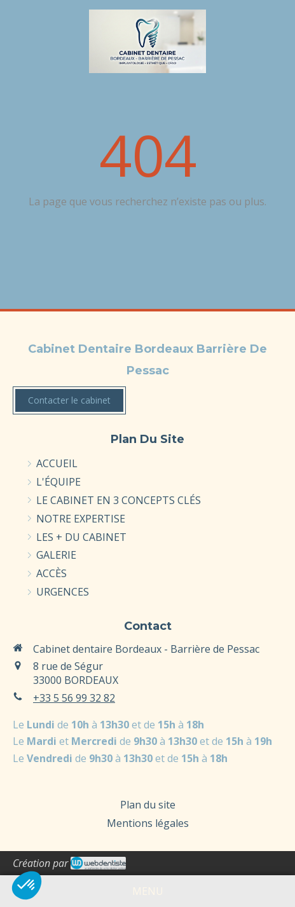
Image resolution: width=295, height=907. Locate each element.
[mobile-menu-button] (148, 891)
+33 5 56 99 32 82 (74, 698)
